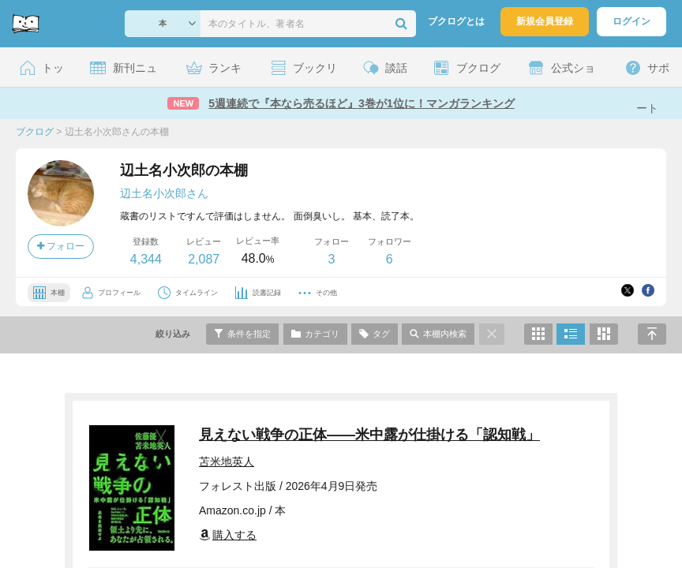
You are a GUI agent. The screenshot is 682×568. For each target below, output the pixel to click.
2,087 (203, 259)
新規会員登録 (544, 21)
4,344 (146, 259)
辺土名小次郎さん (164, 193)
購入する (228, 535)
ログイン (631, 21)
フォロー (60, 246)
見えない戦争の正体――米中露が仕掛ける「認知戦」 (369, 435)
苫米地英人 (226, 461)
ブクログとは (456, 21)
